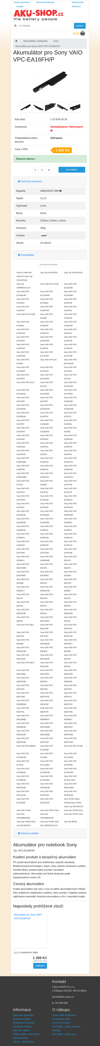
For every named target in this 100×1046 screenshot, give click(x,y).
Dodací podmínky (22, 2)
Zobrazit (40, 966)
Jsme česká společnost (64, 1015)
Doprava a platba (28, 833)
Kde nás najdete (21, 1030)
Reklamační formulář (23, 1023)
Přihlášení (76, 6)
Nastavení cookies (22, 1026)
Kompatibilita (26, 255)
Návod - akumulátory (23, 1041)
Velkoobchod (77, 2)
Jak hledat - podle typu (64, 1034)
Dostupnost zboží (61, 1019)
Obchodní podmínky (45, 2)
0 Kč (76, 33)
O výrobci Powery (61, 1023)
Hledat (80, 26)
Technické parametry (30, 181)
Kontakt (19, 6)
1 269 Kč (63, 150)
